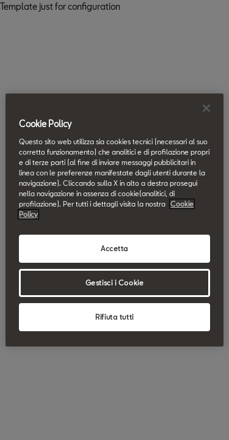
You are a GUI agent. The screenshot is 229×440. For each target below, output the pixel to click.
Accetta (114, 248)
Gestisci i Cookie (114, 283)
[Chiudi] (206, 108)
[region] (114, 220)
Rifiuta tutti (114, 317)
